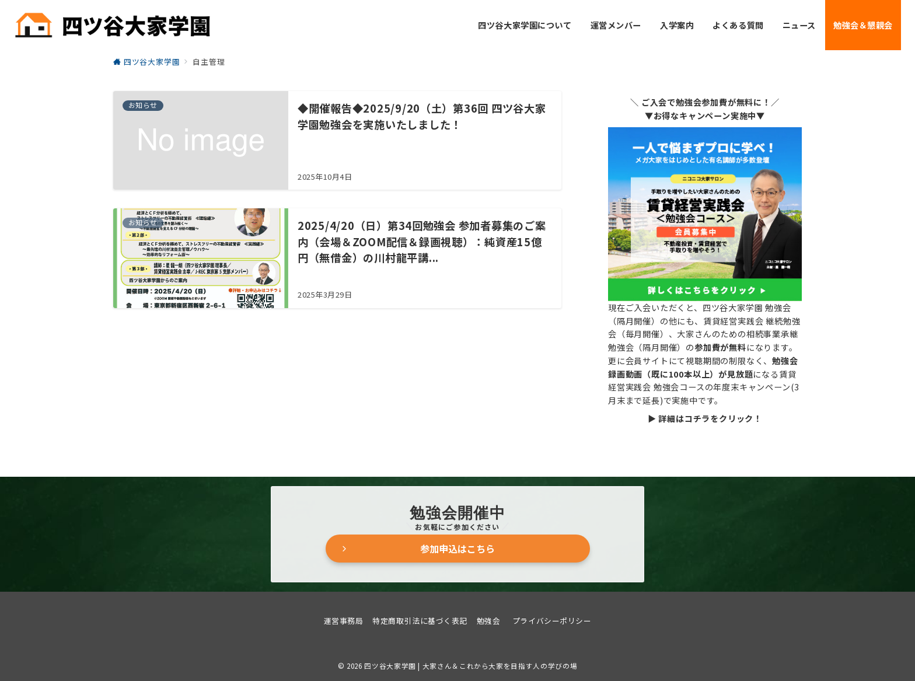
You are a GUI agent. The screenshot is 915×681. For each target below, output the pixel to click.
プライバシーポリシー (551, 620)
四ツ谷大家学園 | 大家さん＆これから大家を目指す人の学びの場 (470, 665)
